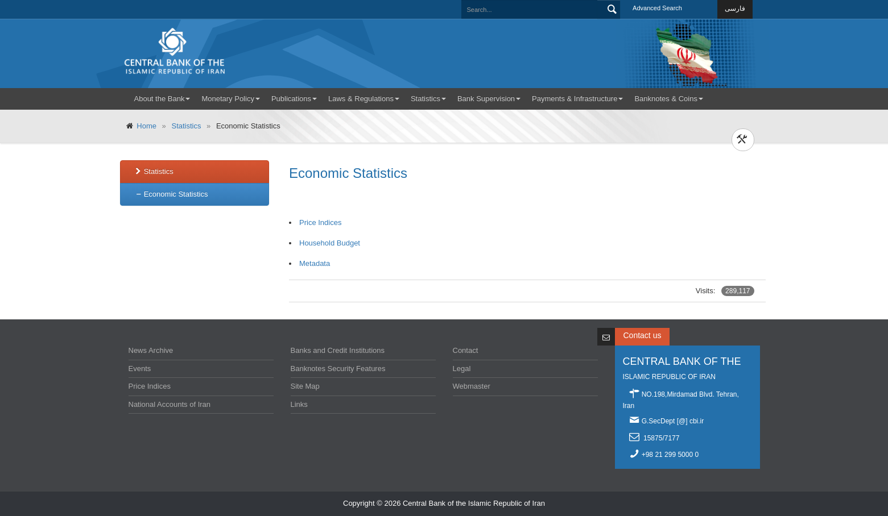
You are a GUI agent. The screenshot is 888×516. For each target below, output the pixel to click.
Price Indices (321, 222)
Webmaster (471, 386)
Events (140, 368)
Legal (462, 368)
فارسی (735, 9)
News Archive (151, 350)
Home (147, 126)
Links (299, 404)
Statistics (428, 98)
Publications (294, 98)
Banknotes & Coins (668, 98)
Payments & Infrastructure (577, 98)
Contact (465, 350)
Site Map (305, 386)
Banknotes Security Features (338, 368)
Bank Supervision (489, 98)
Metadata (315, 263)
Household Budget (330, 243)
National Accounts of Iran (170, 404)
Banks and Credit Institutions (338, 350)
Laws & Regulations (363, 98)
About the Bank (162, 98)
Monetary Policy (230, 98)
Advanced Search (657, 8)
